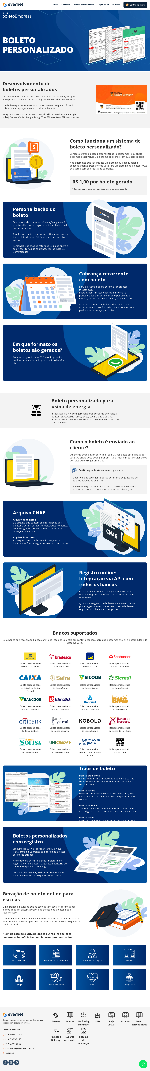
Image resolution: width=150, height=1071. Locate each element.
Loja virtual (103, 4)
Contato (116, 4)
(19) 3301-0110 (13, 1039)
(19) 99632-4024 (13, 1034)
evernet (9, 1052)
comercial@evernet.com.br (19, 1048)
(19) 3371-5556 (13, 1043)
